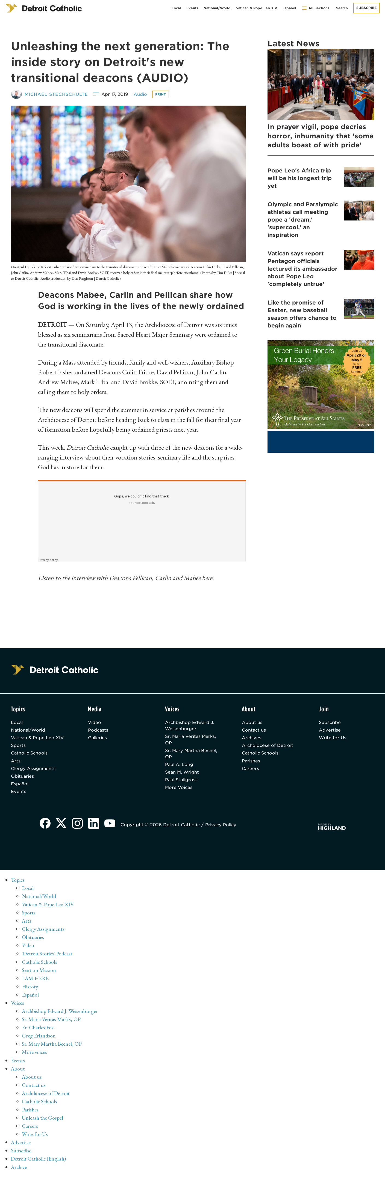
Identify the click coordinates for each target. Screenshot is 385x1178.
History (30, 988)
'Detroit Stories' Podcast (48, 955)
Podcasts (98, 730)
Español (289, 8)
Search (342, 8)
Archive (19, 1168)
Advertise (330, 730)
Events (192, 8)
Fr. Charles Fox (38, 1029)
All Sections (315, 8)
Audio (143, 94)
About (18, 1070)
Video (95, 722)
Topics (18, 881)
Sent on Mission (39, 972)
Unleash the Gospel (43, 1119)
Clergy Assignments (33, 770)
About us (252, 722)
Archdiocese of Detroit (268, 746)
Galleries (98, 738)
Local (176, 8)
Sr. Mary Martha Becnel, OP (192, 755)
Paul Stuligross (182, 781)
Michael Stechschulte (57, 94)
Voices (17, 1004)
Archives (252, 738)
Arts (15, 762)
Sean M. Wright (182, 773)
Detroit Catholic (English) (39, 1160)
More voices (35, 1053)
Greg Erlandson (39, 1037)
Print (163, 94)
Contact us (254, 730)
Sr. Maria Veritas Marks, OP (192, 740)
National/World (217, 8)
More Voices (179, 789)
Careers (250, 770)
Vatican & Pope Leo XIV (256, 8)
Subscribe (366, 8)
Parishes (251, 762)
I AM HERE (36, 980)
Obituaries (23, 777)
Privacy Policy (222, 827)
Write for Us (333, 738)
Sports (18, 746)
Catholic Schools (30, 754)
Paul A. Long (179, 765)
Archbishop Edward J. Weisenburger (190, 726)
